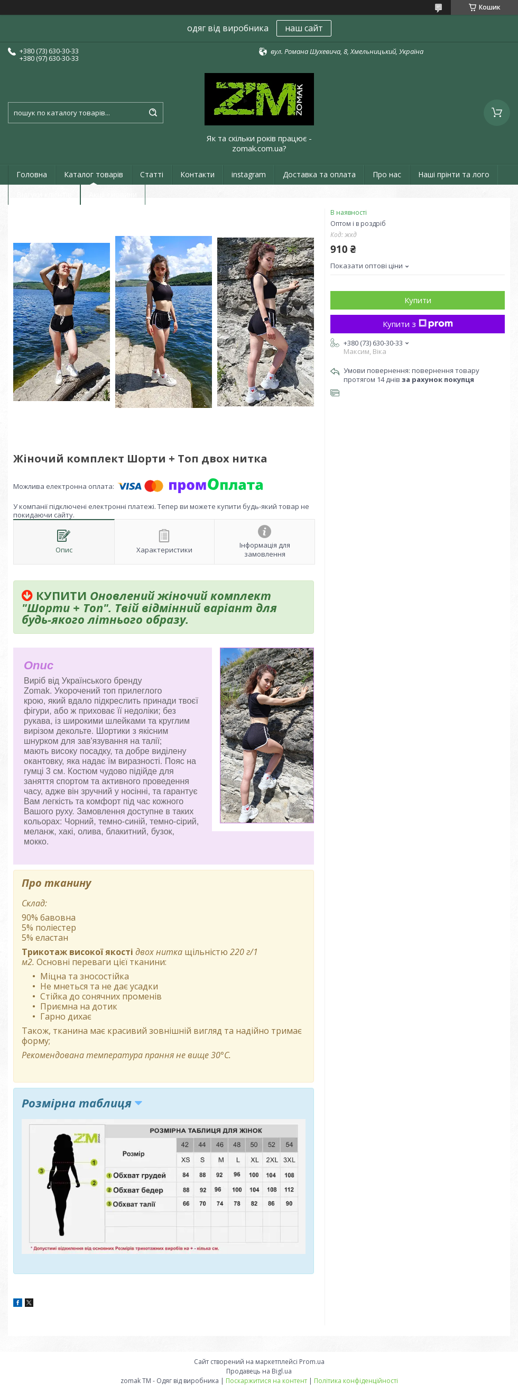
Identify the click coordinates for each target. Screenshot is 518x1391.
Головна (31, 174)
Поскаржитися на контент (266, 1380)
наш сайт (304, 28)
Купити (417, 300)
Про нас (387, 174)
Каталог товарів (93, 174)
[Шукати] (152, 112)
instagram (249, 174)
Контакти (197, 174)
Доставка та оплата (319, 174)
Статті (151, 174)
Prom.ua (312, 1361)
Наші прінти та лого (453, 174)
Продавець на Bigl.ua (259, 1371)
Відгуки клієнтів (44, 194)
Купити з (418, 324)
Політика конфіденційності (356, 1380)
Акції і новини (113, 194)
